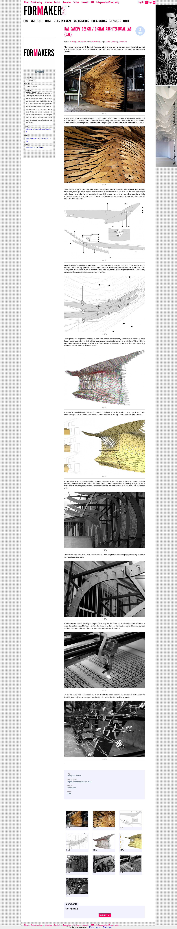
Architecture (37, 20)
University (114, 42)
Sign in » (104, 915)
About (26, 2)
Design (48, 20)
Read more (94, 927)
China (108, 42)
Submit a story (36, 2)
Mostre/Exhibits (81, 20)
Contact (57, 2)
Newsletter (67, 2)
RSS (92, 2)
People (126, 20)
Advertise (48, 2)
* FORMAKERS (39, 71)
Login (151, 2)
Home (25, 20)
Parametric (123, 42)
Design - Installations (78, 42)
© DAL (77, 819)
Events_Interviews (62, 20)
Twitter (76, 2)
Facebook (85, 2)
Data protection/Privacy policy (107, 2)
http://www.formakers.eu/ (35, 147)
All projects (115, 20)
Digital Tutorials (99, 20)
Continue (107, 927)
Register (143, 2)
